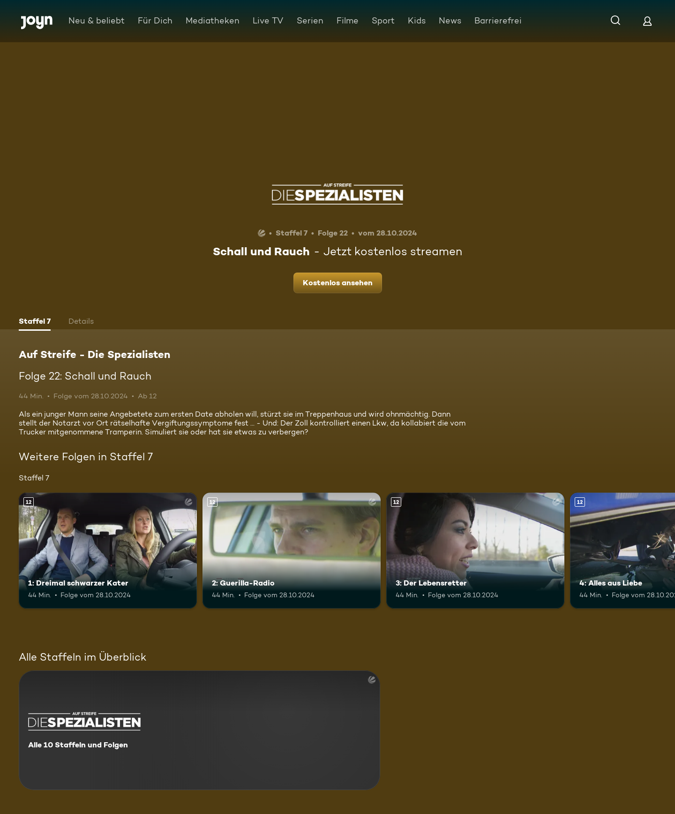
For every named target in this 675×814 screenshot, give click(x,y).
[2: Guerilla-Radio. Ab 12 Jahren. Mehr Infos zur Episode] (291, 551)
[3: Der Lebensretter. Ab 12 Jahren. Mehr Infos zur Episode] (475, 551)
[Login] (647, 21)
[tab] (34, 322)
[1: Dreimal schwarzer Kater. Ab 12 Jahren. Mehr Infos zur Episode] (108, 551)
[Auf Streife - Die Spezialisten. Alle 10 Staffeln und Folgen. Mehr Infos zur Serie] (199, 730)
